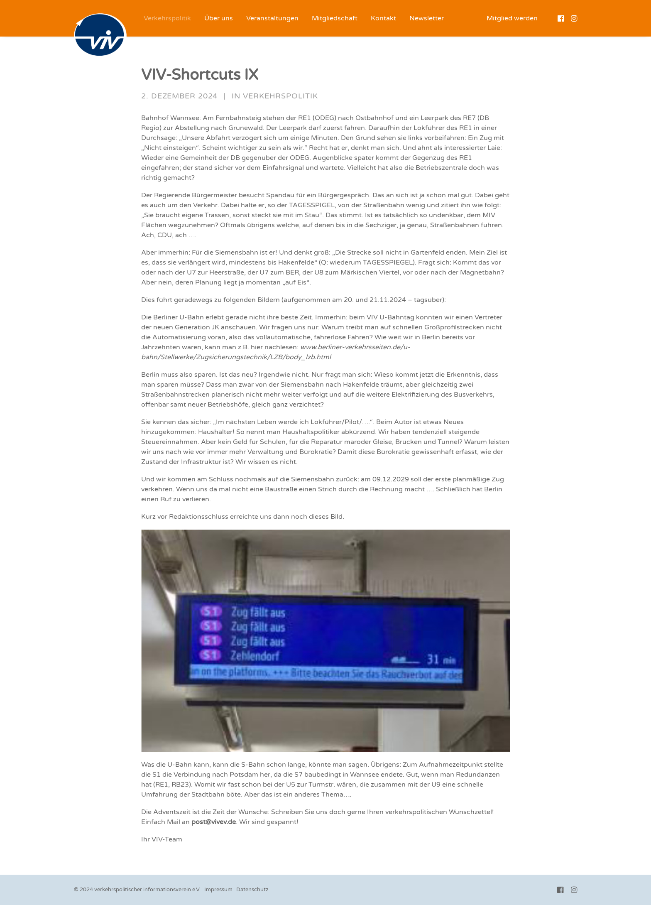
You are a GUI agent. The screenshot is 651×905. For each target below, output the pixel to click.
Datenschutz (252, 889)
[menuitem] (167, 18)
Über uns (218, 18)
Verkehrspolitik (167, 18)
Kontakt (383, 18)
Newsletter (426, 18)
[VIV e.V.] (100, 35)
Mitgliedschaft (334, 18)
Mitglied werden (512, 18)
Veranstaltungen (272, 18)
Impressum (218, 889)
